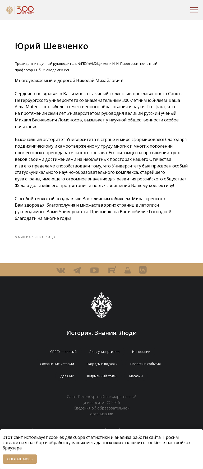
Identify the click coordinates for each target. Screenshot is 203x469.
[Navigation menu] (194, 10)
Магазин (136, 385)
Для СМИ (67, 385)
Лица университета (104, 360)
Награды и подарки (102, 373)
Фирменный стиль (102, 385)
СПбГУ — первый (63, 360)
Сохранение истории (57, 373)
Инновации (141, 360)
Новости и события (145, 373)
